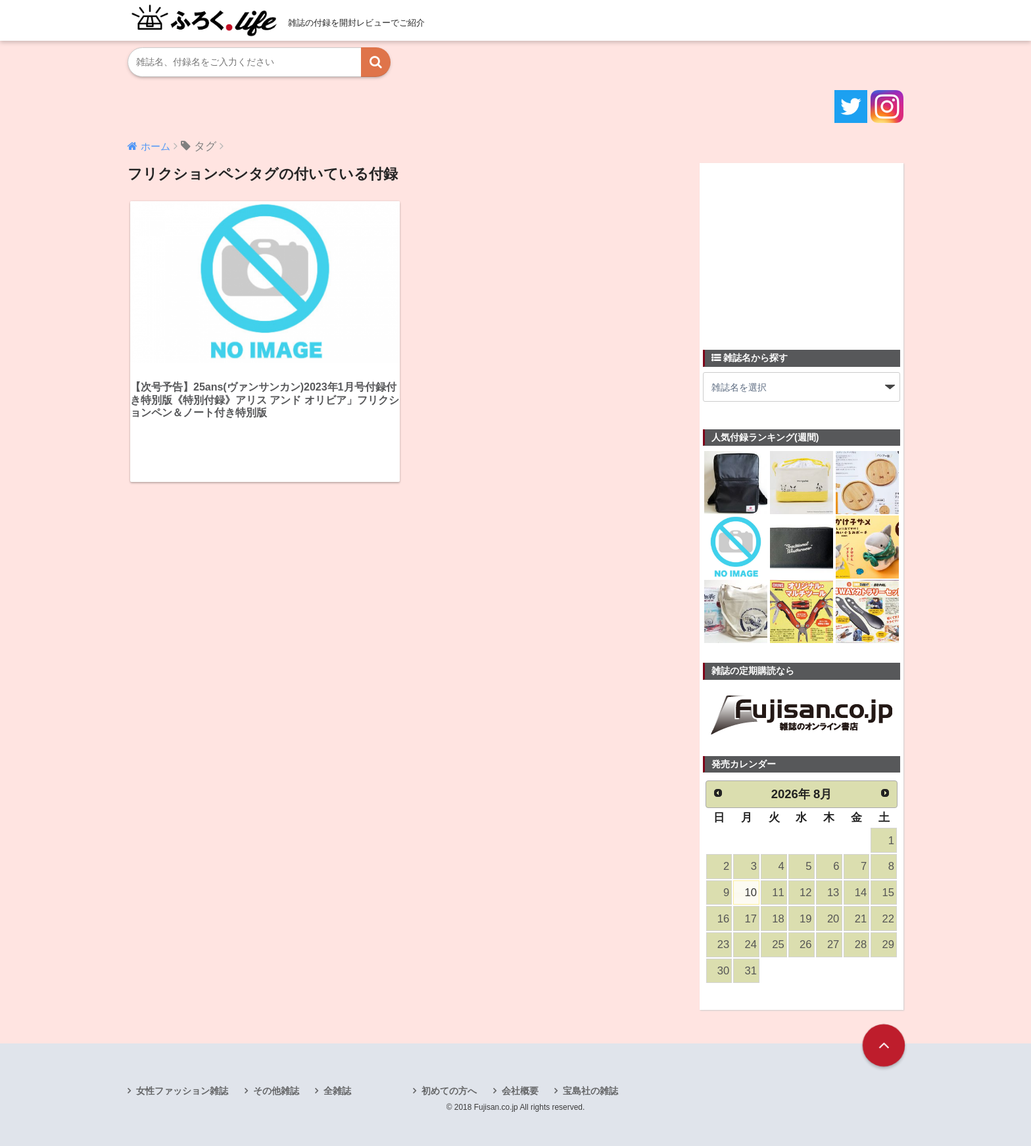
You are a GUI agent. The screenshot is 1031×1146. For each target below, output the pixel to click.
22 (888, 919)
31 (751, 971)
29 (888, 944)
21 (861, 919)
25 (778, 944)
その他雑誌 (276, 1091)
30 (723, 971)
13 (833, 892)
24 (751, 944)
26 (805, 944)
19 (805, 919)
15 (888, 892)
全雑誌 (337, 1091)
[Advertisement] (801, 248)
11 (778, 892)
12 (805, 892)
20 (833, 919)
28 (861, 944)
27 (833, 944)
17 (751, 919)
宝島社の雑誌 (590, 1091)
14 (861, 892)
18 (778, 919)
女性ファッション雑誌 (182, 1091)
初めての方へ (449, 1091)
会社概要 (520, 1091)
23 (723, 944)
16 (723, 919)
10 (751, 892)
